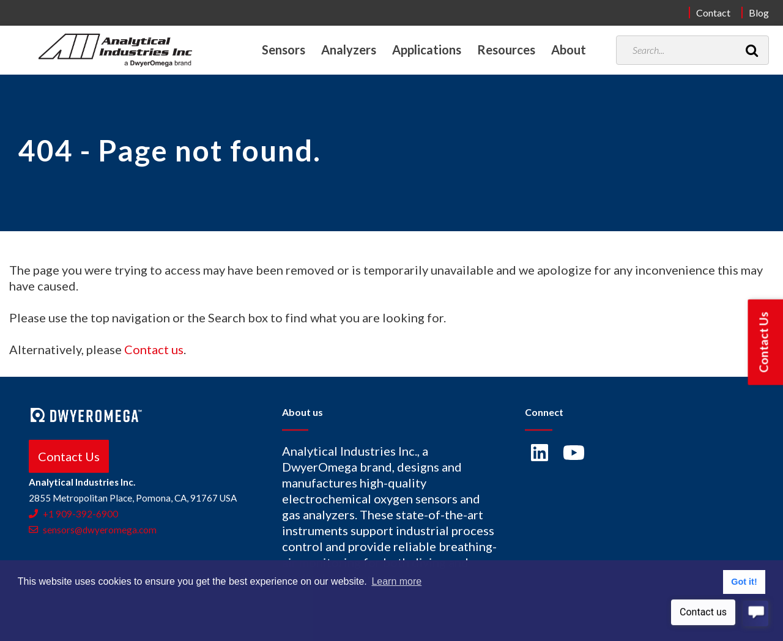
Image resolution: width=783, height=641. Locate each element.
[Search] (751, 50)
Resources (506, 49)
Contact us (154, 349)
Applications (426, 49)
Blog (759, 12)
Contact (713, 12)
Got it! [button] (744, 582)
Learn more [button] (396, 581)
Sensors (283, 49)
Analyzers (348, 49)
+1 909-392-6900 (73, 513)
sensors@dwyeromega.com (93, 529)
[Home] (115, 50)
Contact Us (69, 456)
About (568, 49)
